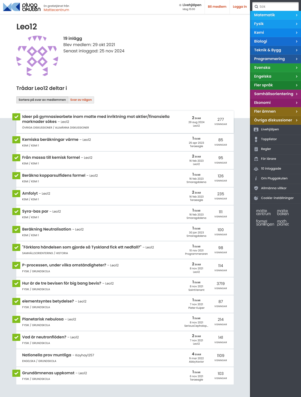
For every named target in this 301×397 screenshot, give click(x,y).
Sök (256, 7)
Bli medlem (217, 7)
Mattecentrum (56, 10)
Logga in (240, 7)
